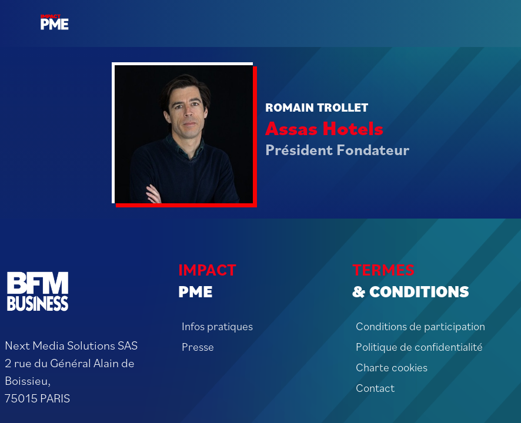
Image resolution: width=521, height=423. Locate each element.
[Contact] (434, 387)
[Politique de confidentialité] (434, 346)
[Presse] (260, 346)
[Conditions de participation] (434, 326)
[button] (17, 17)
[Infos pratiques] (260, 326)
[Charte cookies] (434, 367)
